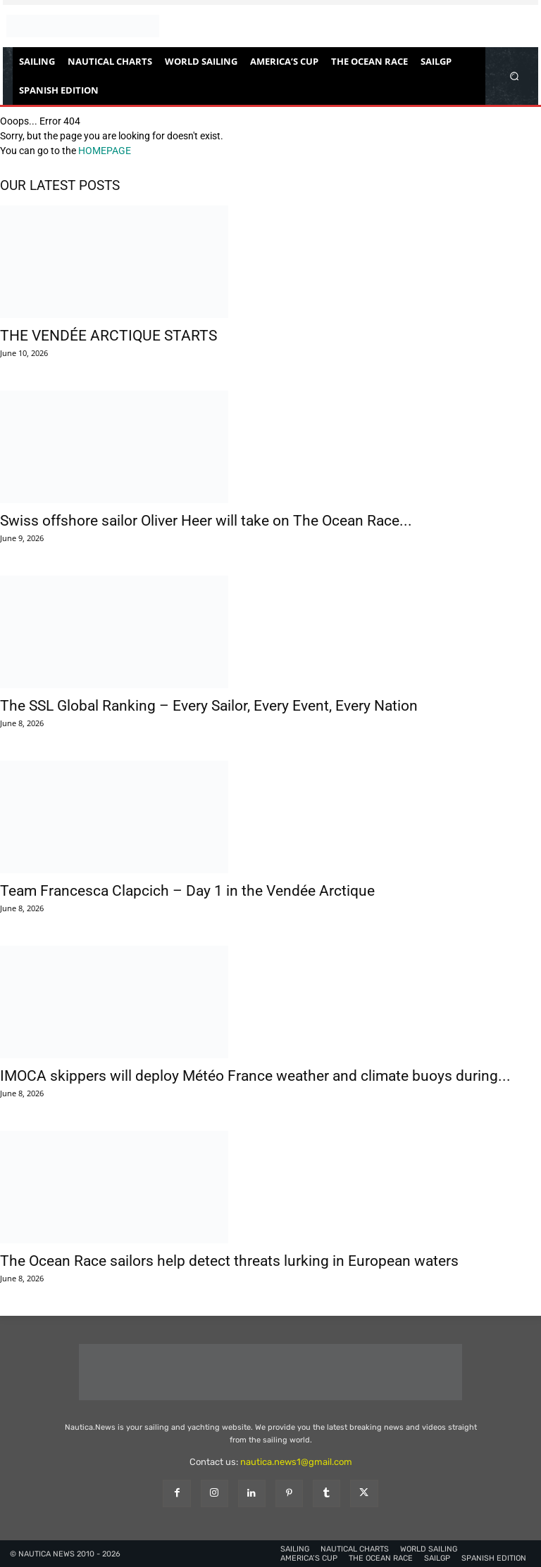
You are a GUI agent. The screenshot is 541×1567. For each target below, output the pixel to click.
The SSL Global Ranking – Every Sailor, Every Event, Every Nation (209, 705)
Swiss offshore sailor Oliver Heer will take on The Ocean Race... (206, 520)
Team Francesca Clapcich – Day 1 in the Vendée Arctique (187, 890)
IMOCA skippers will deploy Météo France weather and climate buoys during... (255, 1075)
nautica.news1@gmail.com (296, 1462)
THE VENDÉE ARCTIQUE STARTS (108, 335)
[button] (514, 75)
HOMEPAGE (104, 150)
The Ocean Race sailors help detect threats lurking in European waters (229, 1260)
